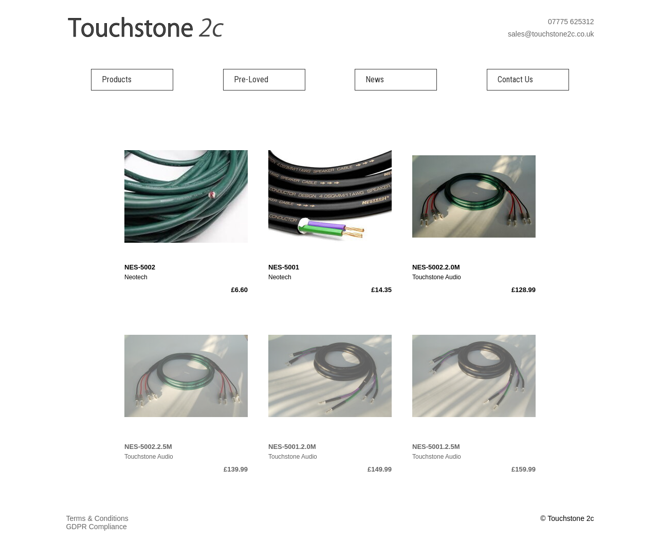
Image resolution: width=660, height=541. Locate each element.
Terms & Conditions (97, 518)
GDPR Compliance (96, 526)
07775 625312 (571, 21)
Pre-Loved (251, 79)
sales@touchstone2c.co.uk (551, 34)
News (374, 79)
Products (117, 79)
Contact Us (515, 79)
